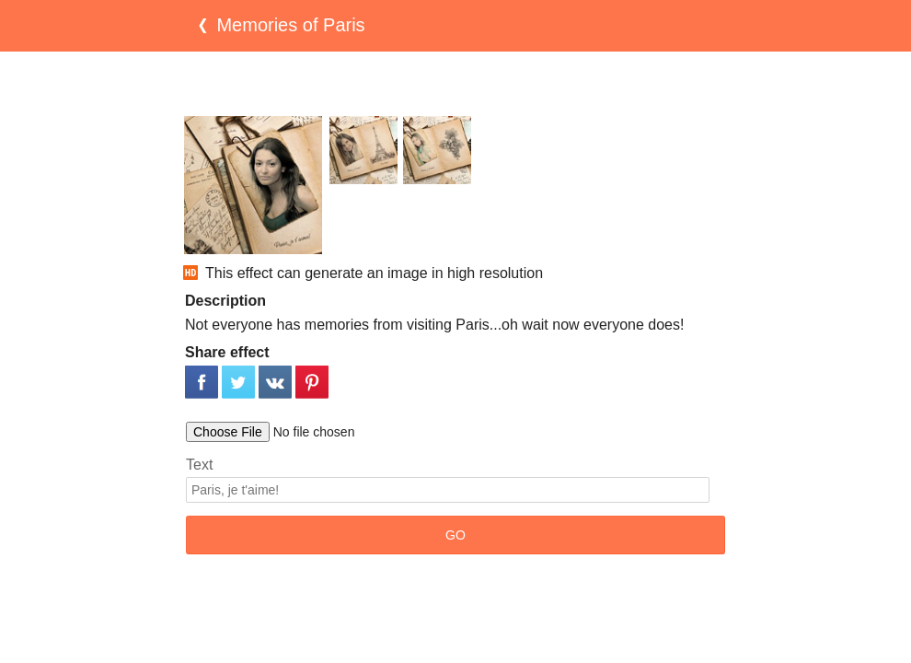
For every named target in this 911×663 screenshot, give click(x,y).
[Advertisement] (455, 84)
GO (455, 535)
